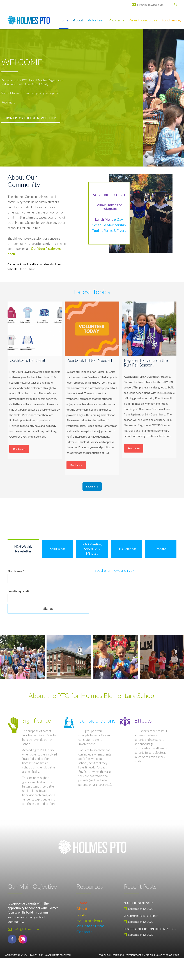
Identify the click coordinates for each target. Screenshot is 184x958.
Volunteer (96, 20)
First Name (16, 571)
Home (63, 20)
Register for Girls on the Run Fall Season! (150, 928)
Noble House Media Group (162, 954)
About (78, 20)
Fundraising (171, 20)
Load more (92, 486)
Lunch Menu (104, 219)
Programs (116, 20)
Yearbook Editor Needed (141, 915)
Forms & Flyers (115, 230)
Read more (19, 448)
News (81, 914)
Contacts (84, 931)
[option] (69, 657)
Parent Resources (143, 20)
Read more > (9, 102)
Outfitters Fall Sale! (138, 903)
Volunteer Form (90, 925)
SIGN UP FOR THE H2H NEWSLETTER (31, 118)
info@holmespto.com (150, 4)
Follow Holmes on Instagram (109, 207)
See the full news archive (114, 570)
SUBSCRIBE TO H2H (109, 195)
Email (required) (19, 591)
